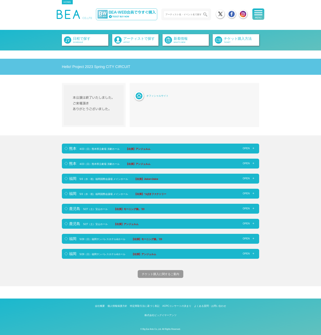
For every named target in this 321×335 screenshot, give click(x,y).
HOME (67, 2)
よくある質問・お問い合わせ (210, 306)
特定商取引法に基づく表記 (144, 306)
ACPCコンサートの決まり (176, 306)
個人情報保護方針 (117, 306)
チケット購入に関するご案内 (160, 274)
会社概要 (100, 306)
